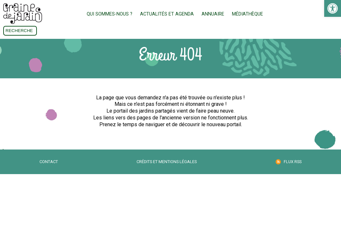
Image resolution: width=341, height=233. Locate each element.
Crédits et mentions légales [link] (167, 161)
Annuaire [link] (213, 14)
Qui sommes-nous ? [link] (109, 14)
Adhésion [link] (288, 14)
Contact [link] (48, 161)
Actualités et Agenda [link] (167, 14)
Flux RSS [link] (293, 161)
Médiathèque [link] (247, 14)
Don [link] (324, 14)
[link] (332, 8)
